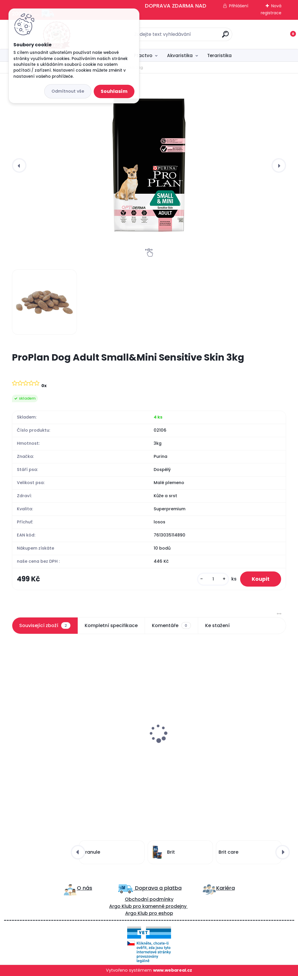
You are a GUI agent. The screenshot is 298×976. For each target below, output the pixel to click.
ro (138, 906)
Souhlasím (114, 91)
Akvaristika (180, 55)
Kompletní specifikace (111, 625)
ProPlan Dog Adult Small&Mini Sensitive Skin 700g (50, 737)
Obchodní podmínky (149, 899)
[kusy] (213, 579)
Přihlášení (238, 6)
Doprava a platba (158, 888)
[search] (225, 36)
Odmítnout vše (68, 91)
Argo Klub (120, 906)
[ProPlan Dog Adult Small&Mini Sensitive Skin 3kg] (149, 165)
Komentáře (171, 625)
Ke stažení (217, 625)
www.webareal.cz (172, 970)
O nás (84, 888)
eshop (165, 913)
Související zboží (44, 625)
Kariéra (225, 888)
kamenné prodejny (164, 906)
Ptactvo (143, 55)
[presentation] (19, 165)
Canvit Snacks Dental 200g (140, 734)
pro (153, 913)
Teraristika (219, 55)
